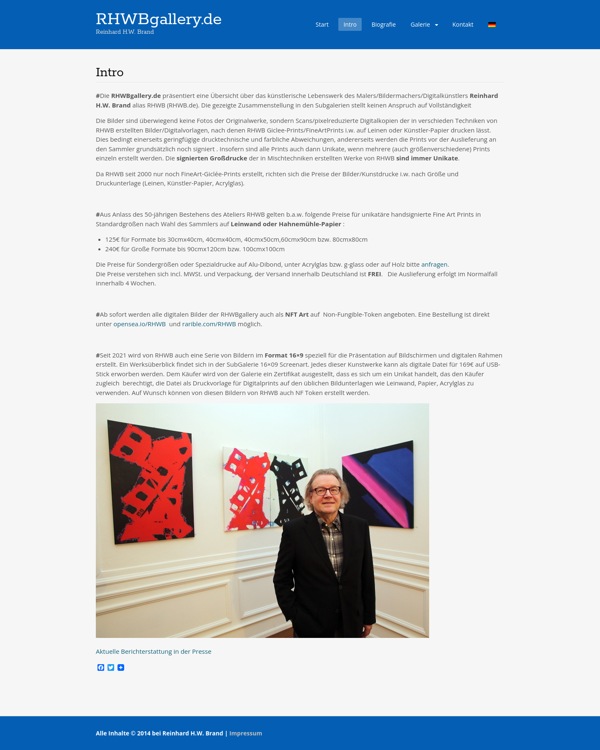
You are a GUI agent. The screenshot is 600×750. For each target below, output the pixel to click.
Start (322, 24)
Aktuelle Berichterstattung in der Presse (153, 651)
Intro (350, 24)
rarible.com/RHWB (209, 324)
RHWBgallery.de (159, 19)
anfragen (434, 264)
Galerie (420, 24)
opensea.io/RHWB (139, 324)
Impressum (245, 733)
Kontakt (463, 24)
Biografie (384, 24)
